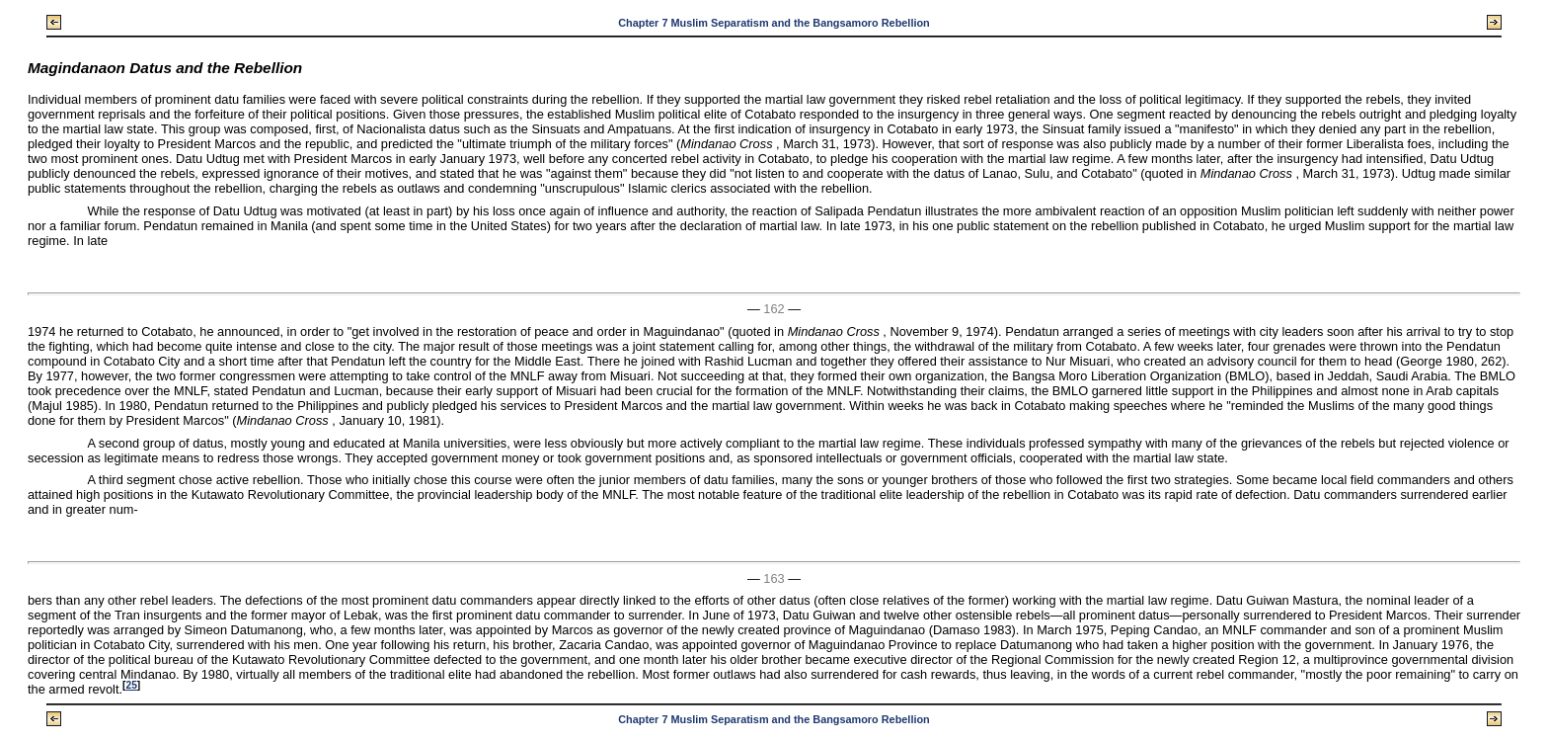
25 (130, 685)
